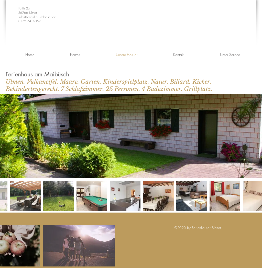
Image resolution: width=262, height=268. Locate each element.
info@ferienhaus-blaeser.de (37, 17)
